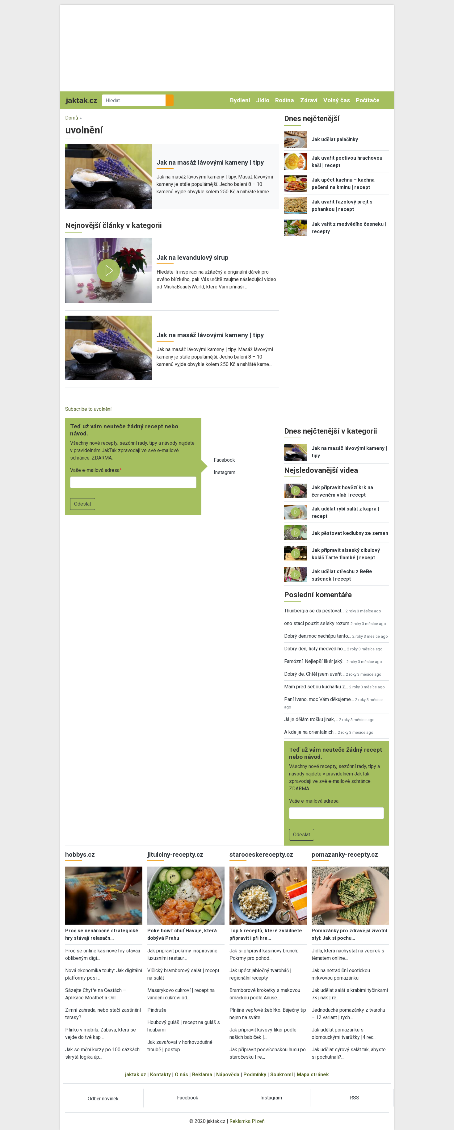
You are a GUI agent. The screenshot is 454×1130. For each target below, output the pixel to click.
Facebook (224, 460)
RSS (354, 1098)
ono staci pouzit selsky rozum (316, 623)
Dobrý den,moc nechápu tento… (317, 636)
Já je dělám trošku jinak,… (311, 719)
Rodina (284, 100)
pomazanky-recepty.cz (345, 854)
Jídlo (262, 100)
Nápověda (227, 1074)
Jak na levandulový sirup (193, 257)
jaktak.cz (135, 1074)
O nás (181, 1074)
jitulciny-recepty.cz (175, 854)
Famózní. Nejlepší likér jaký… (314, 661)
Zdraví (308, 100)
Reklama (202, 1074)
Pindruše (156, 1010)
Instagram (224, 472)
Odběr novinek (103, 1099)
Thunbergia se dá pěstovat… (314, 611)
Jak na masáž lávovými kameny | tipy (210, 162)
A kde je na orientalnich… (310, 732)
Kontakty (160, 1074)
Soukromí (281, 1074)
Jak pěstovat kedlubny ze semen (350, 533)
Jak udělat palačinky (335, 139)
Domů (71, 118)
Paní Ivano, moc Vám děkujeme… (319, 699)
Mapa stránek (313, 1074)
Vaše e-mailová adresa (95, 470)
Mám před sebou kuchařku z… (316, 687)
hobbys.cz (80, 854)
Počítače (368, 100)
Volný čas (336, 100)
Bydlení (240, 100)
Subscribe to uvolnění (88, 409)
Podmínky (254, 1074)
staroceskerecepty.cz (261, 854)
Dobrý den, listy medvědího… (315, 649)
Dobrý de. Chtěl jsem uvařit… (314, 674)
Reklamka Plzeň (247, 1121)
